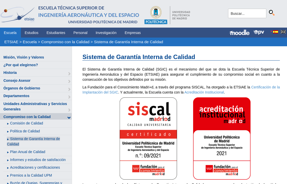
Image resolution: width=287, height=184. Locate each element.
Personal (80, 33)
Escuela (10, 33)
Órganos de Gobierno (21, 88)
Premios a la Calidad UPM (31, 175)
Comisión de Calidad (26, 123)
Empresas (133, 33)
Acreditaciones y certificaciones (35, 167)
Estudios (32, 33)
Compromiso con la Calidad (65, 42)
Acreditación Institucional (204, 92)
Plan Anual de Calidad (27, 152)
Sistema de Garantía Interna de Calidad (128, 42)
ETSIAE (11, 42)
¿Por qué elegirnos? (20, 65)
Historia (10, 73)
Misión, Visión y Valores (23, 57)
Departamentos (16, 96)
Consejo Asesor (16, 80)
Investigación (106, 33)
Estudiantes (56, 33)
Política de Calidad (25, 131)
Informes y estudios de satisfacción (38, 160)
